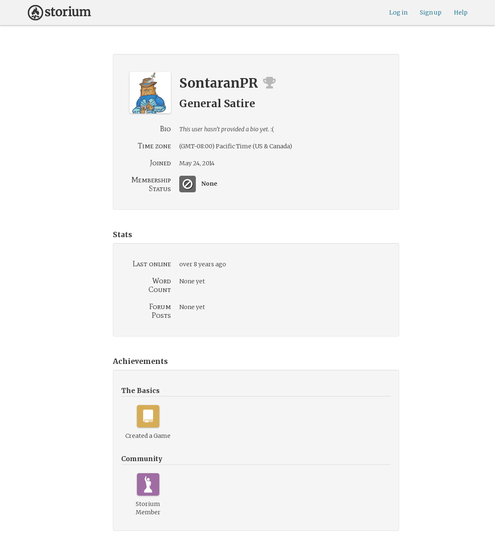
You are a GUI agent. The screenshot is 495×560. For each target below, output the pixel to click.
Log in (398, 12)
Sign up (430, 12)
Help (461, 12)
